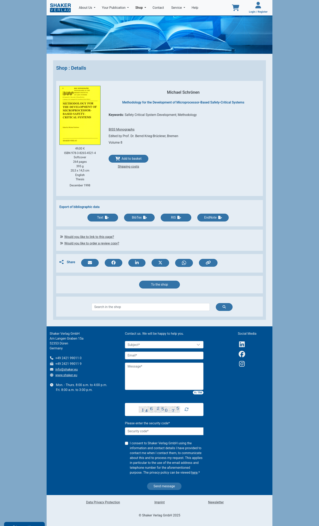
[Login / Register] (258, 8)
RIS (176, 217)
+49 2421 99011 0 (68, 358)
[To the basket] (235, 7)
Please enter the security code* (147, 423)
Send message (164, 486)
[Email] (164, 355)
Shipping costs (128, 166)
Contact (159, 8)
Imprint (159, 502)
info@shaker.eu (66, 369)
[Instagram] (242, 364)
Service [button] (177, 8)
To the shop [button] (159, 284)
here (194, 472)
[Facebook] (242, 354)
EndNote (213, 217)
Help (195, 8)
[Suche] (224, 307)
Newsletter (216, 502)
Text (102, 217)
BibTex (139, 217)
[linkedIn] (242, 344)
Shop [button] (141, 7)
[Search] (151, 307)
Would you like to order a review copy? (91, 243)
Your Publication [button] (114, 8)
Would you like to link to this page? (89, 237)
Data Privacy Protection (103, 502)
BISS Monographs (121, 129)
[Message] (164, 376)
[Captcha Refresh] (186, 409)
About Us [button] (86, 8)
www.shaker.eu (66, 375)
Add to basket (128, 159)
